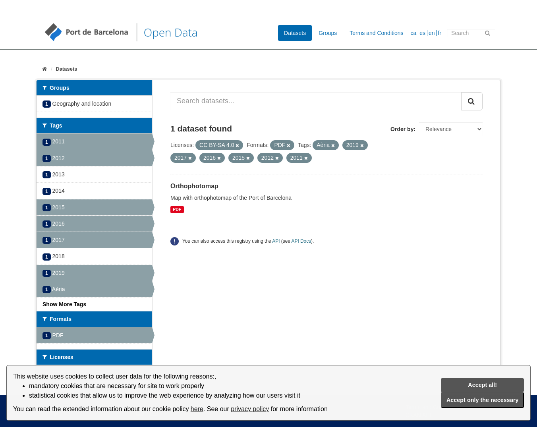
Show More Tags (64, 304)
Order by (401, 129)
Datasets (295, 33)
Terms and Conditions (376, 33)
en (432, 33)
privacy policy (250, 409)
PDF (177, 209)
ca (414, 33)
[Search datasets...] (316, 101)
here (197, 409)
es (422, 33)
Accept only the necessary (482, 400)
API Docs (301, 241)
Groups (328, 33)
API (276, 241)
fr (439, 33)
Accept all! (482, 385)
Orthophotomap (194, 186)
